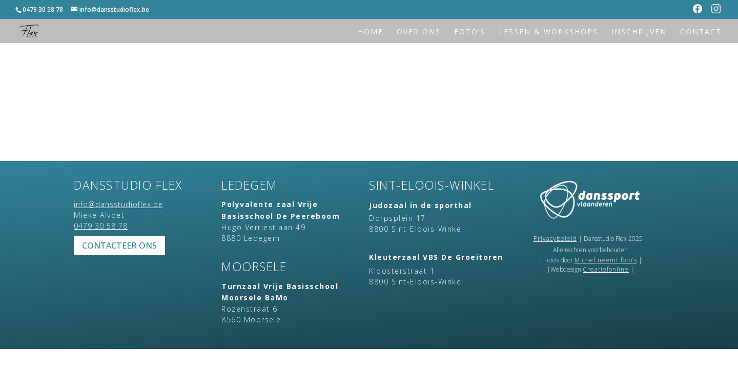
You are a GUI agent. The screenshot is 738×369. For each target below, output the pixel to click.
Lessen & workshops (548, 32)
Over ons (419, 32)
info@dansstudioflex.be (118, 204)
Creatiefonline (606, 269)
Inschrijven (639, 32)
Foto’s (469, 32)
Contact (701, 32)
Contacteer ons (119, 245)
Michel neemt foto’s (606, 260)
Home (370, 32)
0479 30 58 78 (43, 9)
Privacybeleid (555, 238)
